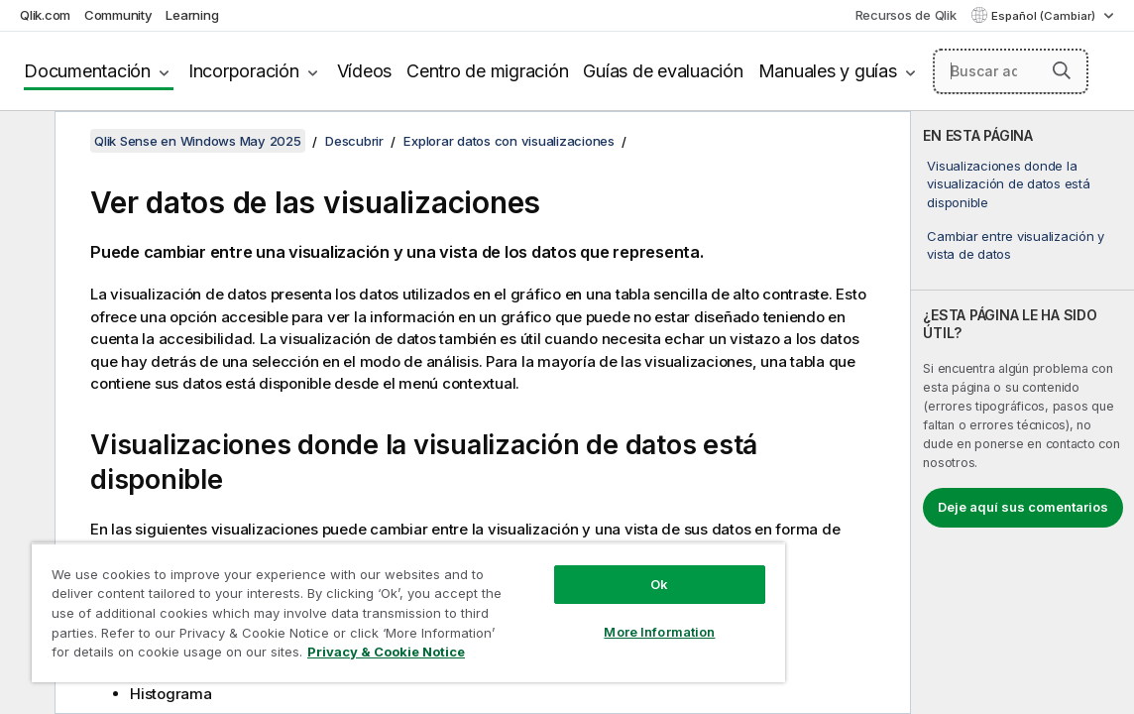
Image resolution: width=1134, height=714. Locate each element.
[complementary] (1022, 412)
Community (118, 15)
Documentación (87, 70)
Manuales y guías (827, 70)
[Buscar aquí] (1011, 71)
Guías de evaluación (662, 70)
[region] (361, 605)
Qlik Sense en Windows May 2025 (197, 141)
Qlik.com (45, 15)
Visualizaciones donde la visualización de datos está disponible (1008, 183)
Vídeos (365, 70)
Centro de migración (487, 70)
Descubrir (354, 141)
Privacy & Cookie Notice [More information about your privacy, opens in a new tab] (300, 655)
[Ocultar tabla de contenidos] (25, 142)
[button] (1062, 70)
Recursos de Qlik (906, 15)
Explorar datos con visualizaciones (509, 141)
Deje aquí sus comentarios (1023, 507)
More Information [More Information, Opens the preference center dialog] (578, 617)
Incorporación (243, 70)
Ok (579, 569)
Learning (192, 15)
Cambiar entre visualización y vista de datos (1015, 245)
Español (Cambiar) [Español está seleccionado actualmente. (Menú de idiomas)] (1044, 16)
